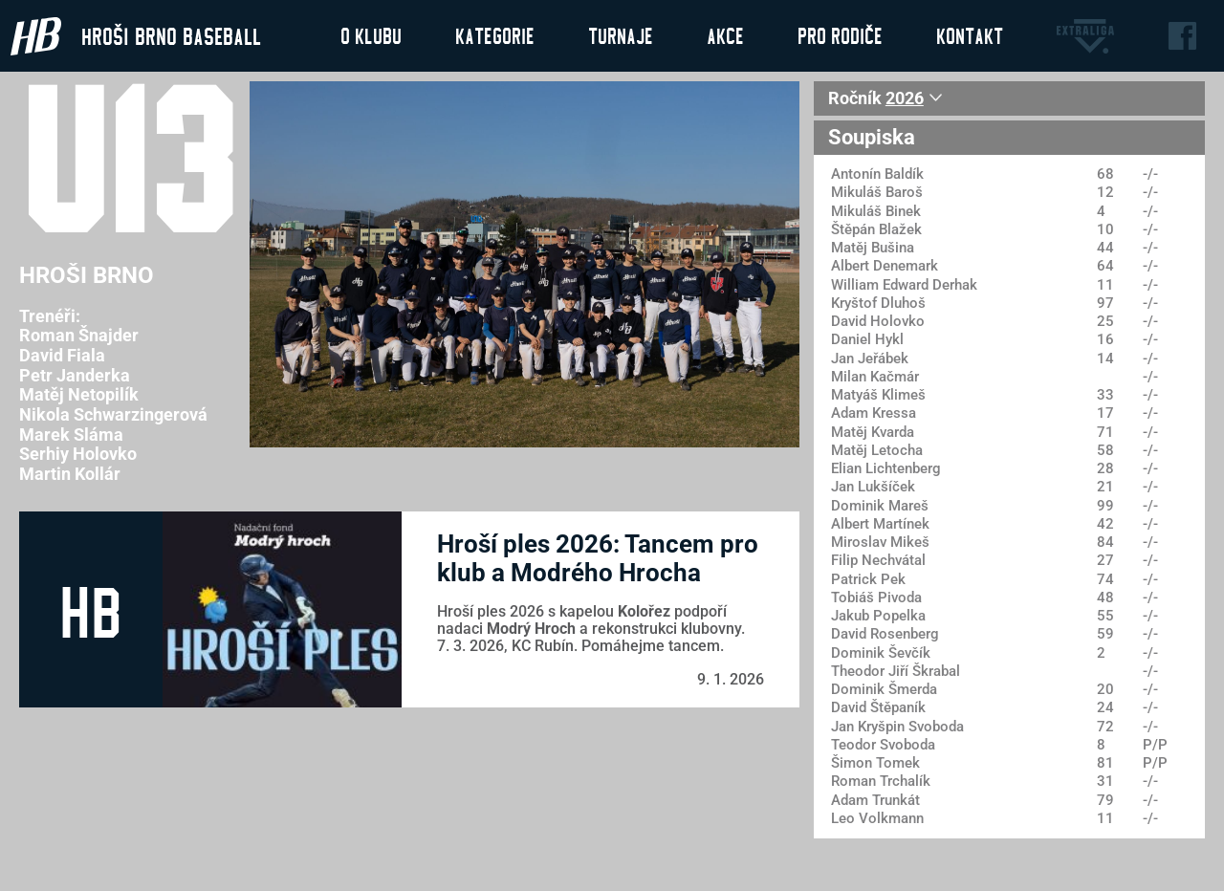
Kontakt (969, 35)
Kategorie (495, 35)
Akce (725, 35)
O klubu (371, 35)
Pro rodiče (840, 35)
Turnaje (620, 35)
